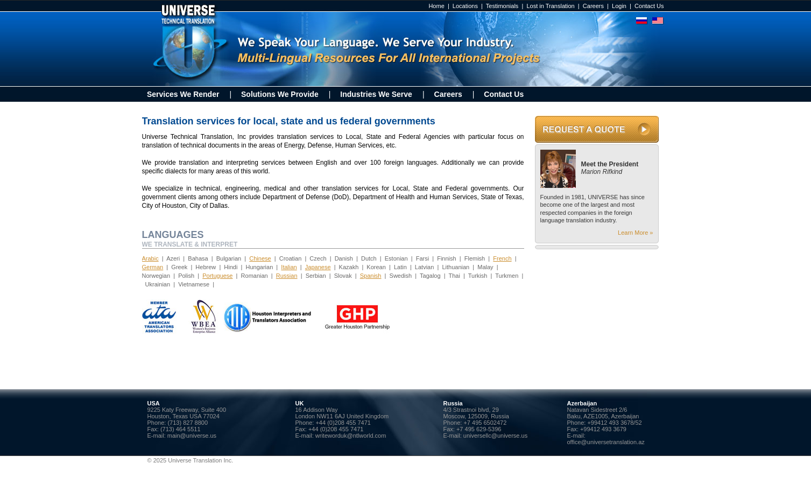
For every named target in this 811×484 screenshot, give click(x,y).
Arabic (150, 258)
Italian (289, 267)
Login (619, 6)
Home (436, 6)
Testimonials (502, 6)
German (153, 267)
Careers (593, 6)
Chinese (260, 258)
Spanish (371, 275)
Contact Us (649, 6)
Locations (465, 6)
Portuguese (217, 275)
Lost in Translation (550, 6)
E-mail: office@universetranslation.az (606, 438)
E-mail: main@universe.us (182, 435)
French (502, 258)
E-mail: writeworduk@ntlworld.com (340, 435)
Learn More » (635, 232)
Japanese (318, 267)
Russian (287, 275)
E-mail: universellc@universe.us (485, 435)
